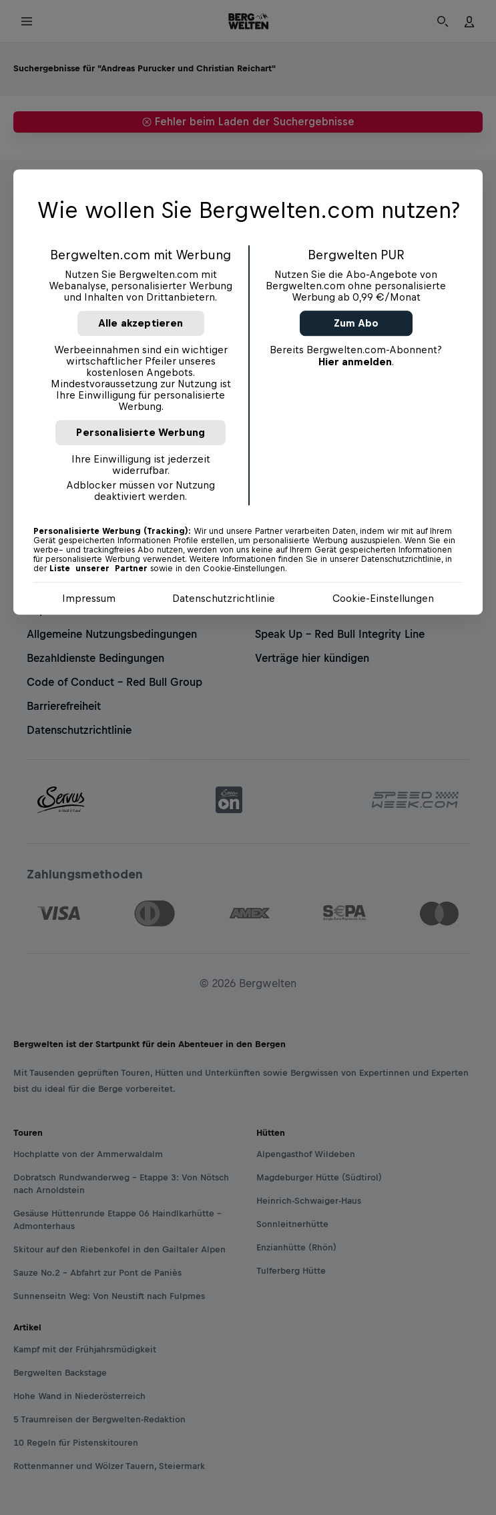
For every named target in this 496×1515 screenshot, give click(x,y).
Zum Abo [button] (356, 323)
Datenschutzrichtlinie (223, 598)
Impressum (88, 598)
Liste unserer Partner (98, 568)
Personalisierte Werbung (140, 432)
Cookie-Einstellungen (383, 598)
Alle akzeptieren (141, 323)
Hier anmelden (355, 361)
